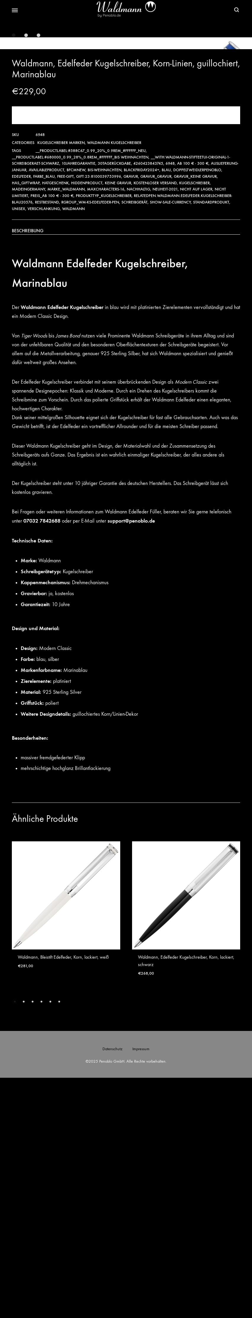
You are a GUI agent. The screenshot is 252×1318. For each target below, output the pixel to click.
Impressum (141, 1289)
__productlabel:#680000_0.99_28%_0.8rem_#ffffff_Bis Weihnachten (80, 397)
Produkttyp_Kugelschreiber (103, 435)
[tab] (126, 471)
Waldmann (73, 448)
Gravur (130, 416)
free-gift (65, 416)
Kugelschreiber (194, 423)
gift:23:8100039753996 (98, 416)
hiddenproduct (86, 423)
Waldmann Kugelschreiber (114, 382)
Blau (166, 410)
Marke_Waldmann (66, 429)
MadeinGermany (28, 429)
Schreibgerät (134, 442)
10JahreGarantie (78, 403)
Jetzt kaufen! (126, 355)
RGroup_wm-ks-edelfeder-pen (90, 442)
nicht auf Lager (196, 429)
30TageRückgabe (114, 403)
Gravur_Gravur (155, 416)
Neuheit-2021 (165, 429)
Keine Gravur (118, 423)
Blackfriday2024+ (141, 410)
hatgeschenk (55, 423)
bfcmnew (76, 410)
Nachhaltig (138, 429)
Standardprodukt (211, 442)
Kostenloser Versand (155, 423)
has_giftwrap (26, 423)
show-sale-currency (170, 442)
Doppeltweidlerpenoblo (197, 410)
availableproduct (46, 410)
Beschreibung (28, 471)
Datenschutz (112, 1289)
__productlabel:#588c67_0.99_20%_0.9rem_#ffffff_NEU (91, 390)
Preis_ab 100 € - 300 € (52, 435)
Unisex (18, 448)
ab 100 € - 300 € (192, 403)
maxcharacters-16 (105, 429)
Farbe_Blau (44, 416)
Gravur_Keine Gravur (195, 416)
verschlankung (44, 448)
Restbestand (47, 442)
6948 (170, 403)
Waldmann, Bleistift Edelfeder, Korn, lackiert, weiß (63, 1197)
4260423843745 (148, 403)
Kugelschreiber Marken (61, 382)
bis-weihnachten (104, 410)
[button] (15, 1242)
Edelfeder (21, 416)
